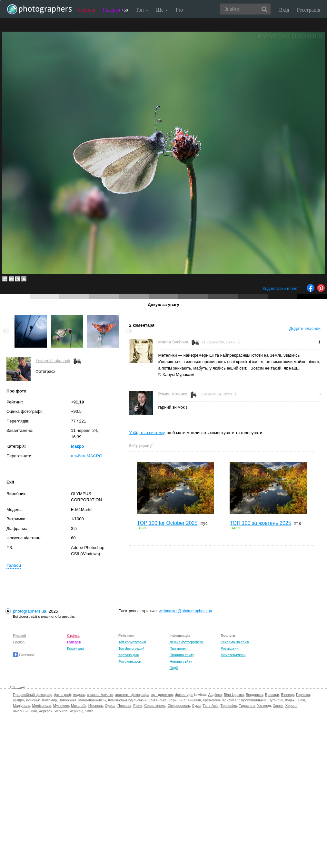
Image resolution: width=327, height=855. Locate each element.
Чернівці (76, 711)
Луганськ (275, 700)
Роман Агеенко (172, 394)
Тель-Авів (210, 705)
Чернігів (60, 711)
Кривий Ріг (231, 700)
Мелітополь (41, 705)
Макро (77, 446)
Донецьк (33, 700)
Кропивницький (253, 700)
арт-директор (162, 695)
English (19, 642)
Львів (300, 700)
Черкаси (45, 711)
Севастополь (154, 705)
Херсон (291, 705)
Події (174, 668)
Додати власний (305, 328)
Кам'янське (158, 700)
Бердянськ (254, 695)
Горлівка (303, 695)
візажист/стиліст (100, 695)
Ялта (89, 711)
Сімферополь (179, 705)
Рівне (137, 705)
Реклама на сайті (235, 642)
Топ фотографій (131, 648)
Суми (196, 705)
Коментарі (75, 648)
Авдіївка (215, 695)
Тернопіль (229, 705)
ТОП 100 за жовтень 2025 (260, 523)
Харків (278, 705)
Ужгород (264, 705)
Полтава (124, 705)
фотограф (62, 695)
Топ (142, 10)
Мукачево (61, 705)
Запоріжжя (67, 700)
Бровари (272, 695)
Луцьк (289, 700)
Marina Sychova (173, 342)
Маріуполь (21, 705)
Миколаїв (78, 705)
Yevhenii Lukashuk (52, 360)
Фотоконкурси (129, 661)
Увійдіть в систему (146, 432)
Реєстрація (308, 10)
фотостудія (184, 695)
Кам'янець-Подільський (127, 700)
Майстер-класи (233, 655)
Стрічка (86, 10)
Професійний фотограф (32, 695)
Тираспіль (247, 705)
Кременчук (211, 700)
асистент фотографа (132, 695)
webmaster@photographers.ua (185, 611)
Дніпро (18, 700)
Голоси (13, 565)
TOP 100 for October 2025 (167, 523)
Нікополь (95, 705)
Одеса (110, 705)
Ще (162, 10)
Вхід (284, 10)
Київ (181, 700)
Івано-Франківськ (92, 700)
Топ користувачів (132, 642)
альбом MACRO (86, 455)
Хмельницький (25, 711)
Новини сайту (181, 661)
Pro (179, 10)
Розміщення (230, 648)
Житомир (49, 700)
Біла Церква (234, 695)
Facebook (24, 655)
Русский (19, 635)
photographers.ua (29, 611)
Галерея (115, 10)
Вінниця (287, 695)
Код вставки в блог (281, 288)
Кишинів (194, 700)
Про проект (179, 648)
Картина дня (128, 655)
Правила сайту (182, 655)
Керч (172, 700)
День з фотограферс (187, 642)
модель (79, 695)
